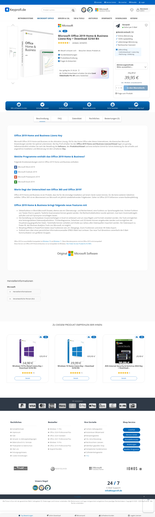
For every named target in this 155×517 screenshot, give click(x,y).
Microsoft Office (45, 18)
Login (142, 2)
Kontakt (98, 2)
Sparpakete (106, 18)
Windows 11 (58, 247)
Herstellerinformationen (21, 297)
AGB (13, 441)
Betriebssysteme (25, 18)
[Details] (28, 384)
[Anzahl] (119, 93)
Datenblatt (77, 124)
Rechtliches (94, 124)
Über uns (15, 455)
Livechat (122, 2)
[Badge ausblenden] (144, 497)
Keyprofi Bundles (56, 455)
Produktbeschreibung (67, 64)
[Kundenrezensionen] (64, 49)
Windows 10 (47, 247)
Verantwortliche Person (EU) (22, 305)
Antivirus (93, 18)
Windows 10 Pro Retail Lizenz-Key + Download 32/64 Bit (27, 373)
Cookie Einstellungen (19, 461)
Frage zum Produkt (125, 99)
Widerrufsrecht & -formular (22, 448)
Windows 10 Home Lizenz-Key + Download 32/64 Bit (76, 373)
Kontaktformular (18, 435)
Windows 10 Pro (55, 448)
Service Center (110, 2)
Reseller (133, 2)
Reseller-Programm (131, 455)
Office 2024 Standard (57, 441)
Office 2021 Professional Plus (60, 445)
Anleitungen (131, 450)
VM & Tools (79, 18)
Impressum (16, 438)
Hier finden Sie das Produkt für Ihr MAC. (79, 250)
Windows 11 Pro (55, 435)
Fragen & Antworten (67, 67)
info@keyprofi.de (113, 496)
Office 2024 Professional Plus (60, 438)
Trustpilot (77, 502)
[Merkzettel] (131, 10)
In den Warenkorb (136, 93)
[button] (143, 10)
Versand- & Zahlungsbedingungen (24, 445)
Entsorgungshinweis (19, 458)
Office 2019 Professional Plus (60, 451)
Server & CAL (64, 18)
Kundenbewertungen (67, 60)
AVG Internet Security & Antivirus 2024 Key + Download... (124, 373)
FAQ (60, 124)
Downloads (121, 18)
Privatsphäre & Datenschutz (22, 451)
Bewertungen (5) (112, 124)
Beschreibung (42, 124)
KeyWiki (133, 18)
